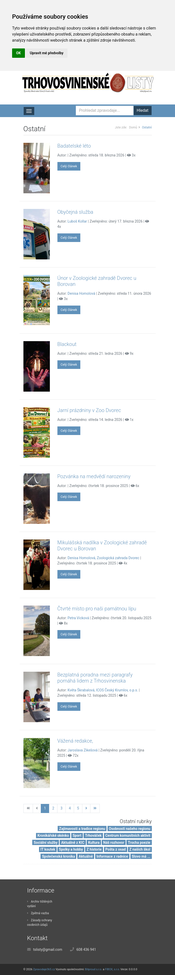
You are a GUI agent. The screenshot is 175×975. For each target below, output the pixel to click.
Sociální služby (46, 843)
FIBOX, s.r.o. (112, 969)
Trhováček (93, 835)
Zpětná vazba (38, 913)
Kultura (93, 843)
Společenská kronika (58, 856)
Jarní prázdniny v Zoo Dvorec (89, 410)
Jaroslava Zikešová (82, 750)
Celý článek (69, 166)
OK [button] (18, 53)
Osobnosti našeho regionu (129, 829)
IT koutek (47, 849)
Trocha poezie (139, 843)
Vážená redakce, (75, 741)
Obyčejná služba (75, 212)
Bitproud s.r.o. (93, 969)
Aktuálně (86, 856)
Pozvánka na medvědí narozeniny (94, 476)
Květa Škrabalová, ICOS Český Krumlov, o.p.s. (102, 690)
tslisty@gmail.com (47, 949)
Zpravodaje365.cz (44, 969)
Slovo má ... (141, 856)
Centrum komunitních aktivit (127, 835)
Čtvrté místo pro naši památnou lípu (96, 609)
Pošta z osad (115, 849)
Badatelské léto (74, 146)
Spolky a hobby (71, 849)
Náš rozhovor (113, 843)
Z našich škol (139, 849)
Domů (133, 127)
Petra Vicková (78, 618)
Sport (77, 835)
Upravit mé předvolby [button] (46, 53)
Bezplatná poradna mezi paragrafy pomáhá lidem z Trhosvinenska (95, 678)
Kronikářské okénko (53, 835)
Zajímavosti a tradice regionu (82, 829)
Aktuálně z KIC (72, 843)
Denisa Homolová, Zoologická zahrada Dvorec (103, 558)
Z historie (94, 849)
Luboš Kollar (77, 221)
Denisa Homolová (81, 293)
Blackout (67, 344)
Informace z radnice (112, 856)
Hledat (143, 110)
